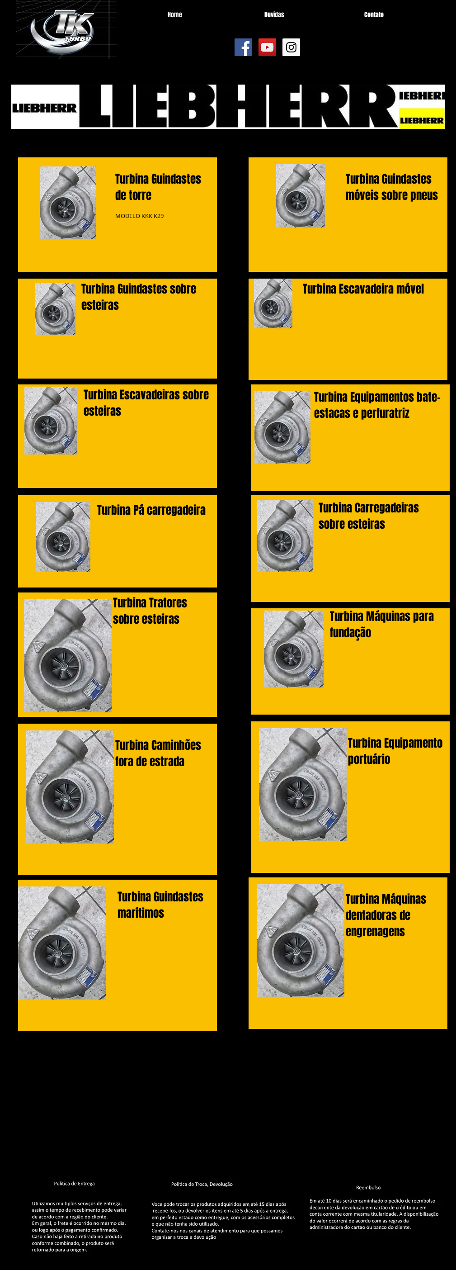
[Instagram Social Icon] (291, 47)
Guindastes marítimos (160, 905)
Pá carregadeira (169, 510)
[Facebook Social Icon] (243, 47)
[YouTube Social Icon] (267, 47)
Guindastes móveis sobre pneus (392, 187)
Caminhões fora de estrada (158, 753)
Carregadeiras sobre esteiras (369, 516)
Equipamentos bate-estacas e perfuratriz (377, 405)
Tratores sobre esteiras (150, 611)
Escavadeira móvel (381, 289)
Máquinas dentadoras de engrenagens (386, 915)
